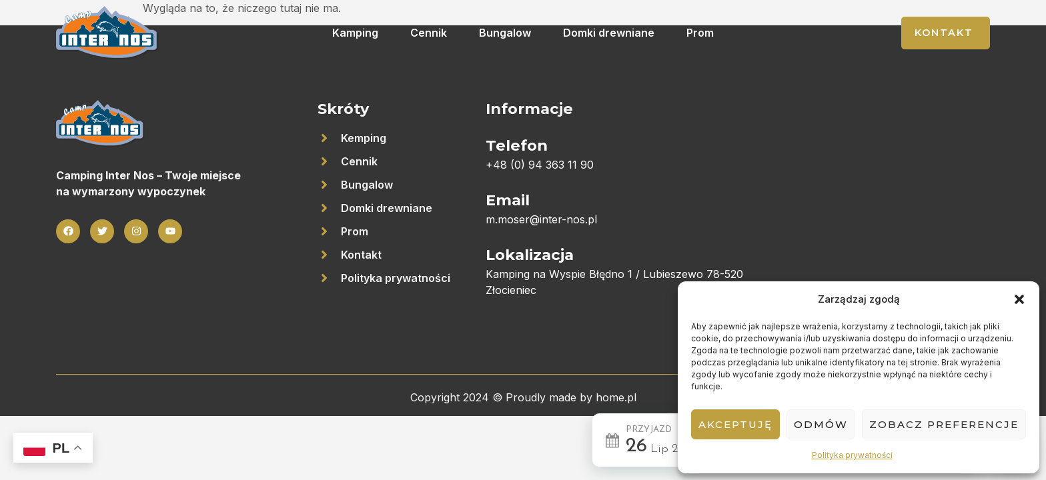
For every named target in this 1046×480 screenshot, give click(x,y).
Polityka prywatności (852, 455)
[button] (1019, 299)
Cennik (428, 32)
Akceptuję (735, 424)
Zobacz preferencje (944, 424)
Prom (700, 32)
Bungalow (505, 32)
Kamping (355, 32)
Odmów (821, 424)
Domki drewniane (608, 32)
